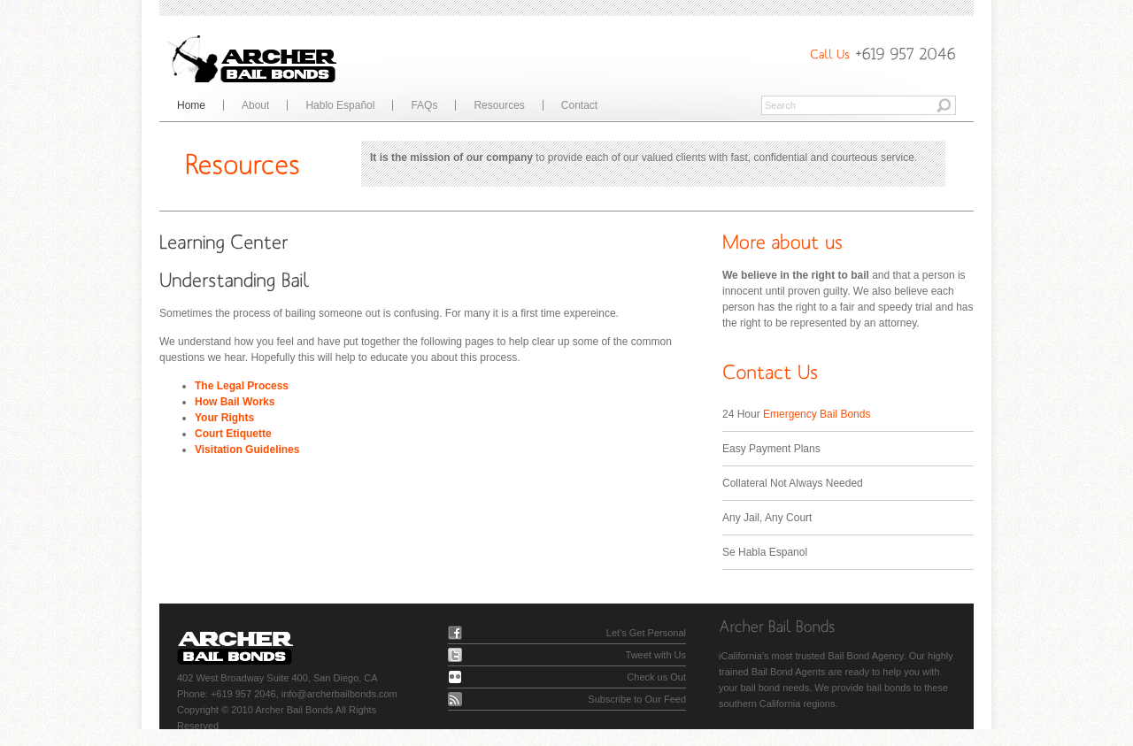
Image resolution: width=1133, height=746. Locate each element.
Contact (579, 105)
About (255, 105)
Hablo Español (339, 105)
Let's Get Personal (646, 632)
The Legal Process (242, 386)
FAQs (424, 105)
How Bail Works (234, 402)
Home (191, 105)
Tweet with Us (656, 655)
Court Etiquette (233, 433)
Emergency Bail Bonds (816, 414)
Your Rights (224, 417)
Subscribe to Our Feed (637, 699)
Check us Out (656, 677)
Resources (499, 105)
